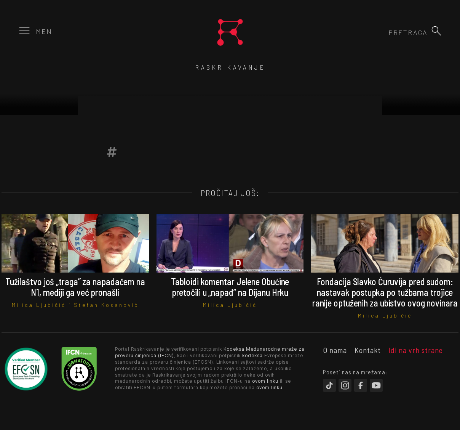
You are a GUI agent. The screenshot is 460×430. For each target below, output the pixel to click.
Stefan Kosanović (106, 305)
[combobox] (386, 32)
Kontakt (368, 350)
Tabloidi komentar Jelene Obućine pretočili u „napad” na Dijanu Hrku (230, 287)
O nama (335, 350)
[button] (436, 31)
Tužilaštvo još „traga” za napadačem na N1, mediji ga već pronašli (75, 287)
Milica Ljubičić (39, 305)
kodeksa (252, 355)
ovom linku (265, 381)
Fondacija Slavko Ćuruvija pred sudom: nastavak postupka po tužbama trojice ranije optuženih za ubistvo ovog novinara (385, 292)
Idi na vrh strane (415, 350)
